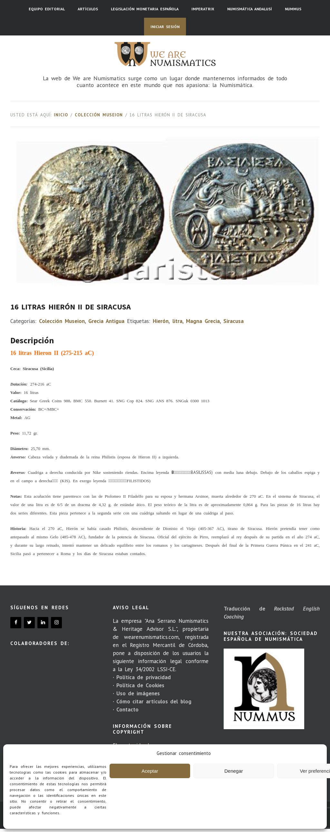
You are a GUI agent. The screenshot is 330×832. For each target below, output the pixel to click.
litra (177, 321)
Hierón (161, 321)
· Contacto (126, 709)
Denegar (233, 771)
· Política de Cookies (138, 685)
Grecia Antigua (106, 321)
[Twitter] (29, 622)
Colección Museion (99, 115)
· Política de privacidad (142, 677)
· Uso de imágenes (136, 693)
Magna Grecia (202, 321)
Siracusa (233, 321)
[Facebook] (15, 622)
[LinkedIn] (42, 622)
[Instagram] (56, 622)
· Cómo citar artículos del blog (152, 701)
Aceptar (149, 771)
